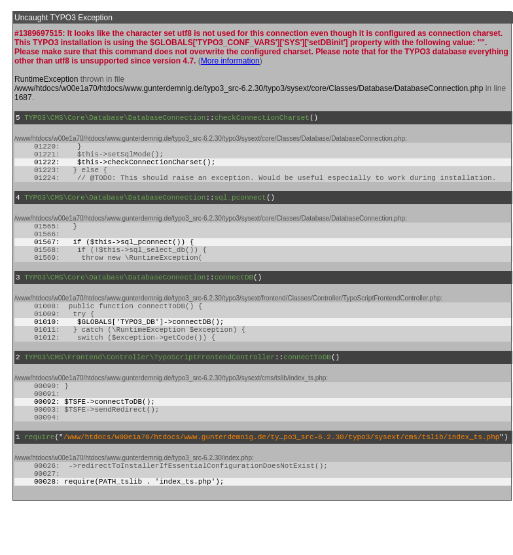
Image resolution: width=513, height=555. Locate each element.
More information (230, 60)
